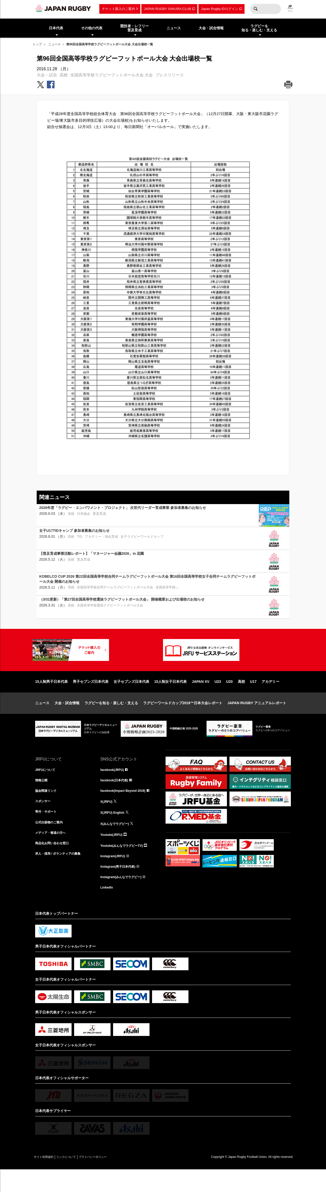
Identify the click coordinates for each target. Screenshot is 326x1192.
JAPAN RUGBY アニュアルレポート (256, 719)
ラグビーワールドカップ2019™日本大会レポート (182, 719)
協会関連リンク (47, 809)
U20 (229, 698)
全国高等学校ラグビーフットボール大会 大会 (111, 75)
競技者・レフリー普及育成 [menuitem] (134, 28)
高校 (64, 75)
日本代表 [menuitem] (56, 28)
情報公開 (42, 798)
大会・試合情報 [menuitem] (211, 28)
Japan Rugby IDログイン (219, 9)
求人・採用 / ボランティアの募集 (61, 876)
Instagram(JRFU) (114, 876)
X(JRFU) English (114, 831)
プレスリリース (169, 75)
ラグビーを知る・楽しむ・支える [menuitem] (259, 28)
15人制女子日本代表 (170, 698)
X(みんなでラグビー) (117, 842)
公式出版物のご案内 (51, 842)
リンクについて (76, 1179)
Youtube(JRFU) (113, 854)
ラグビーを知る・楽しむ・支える (111, 719)
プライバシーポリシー (110, 1179)
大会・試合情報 (67, 719)
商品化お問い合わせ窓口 (54, 865)
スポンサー (44, 820)
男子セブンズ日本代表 (90, 698)
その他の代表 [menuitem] (91, 28)
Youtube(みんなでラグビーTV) (125, 865)
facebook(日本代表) (116, 798)
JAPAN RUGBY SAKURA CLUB (167, 9)
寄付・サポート (47, 831)
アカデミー (270, 698)
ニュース (54, 44)
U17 (253, 698)
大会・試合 (47, 75)
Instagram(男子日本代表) (120, 887)
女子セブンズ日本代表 (131, 698)
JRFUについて (47, 786)
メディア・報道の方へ (53, 854)
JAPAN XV (200, 698)
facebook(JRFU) (114, 786)
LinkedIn (107, 910)
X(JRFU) (107, 820)
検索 (255, 9)
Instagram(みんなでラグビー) (124, 898)
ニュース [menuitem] (174, 28)
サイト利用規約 (47, 1179)
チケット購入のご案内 (118, 9)
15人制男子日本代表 (51, 698)
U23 (217, 698)
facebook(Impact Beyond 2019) (126, 809)
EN (290, 11)
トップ (37, 44)
